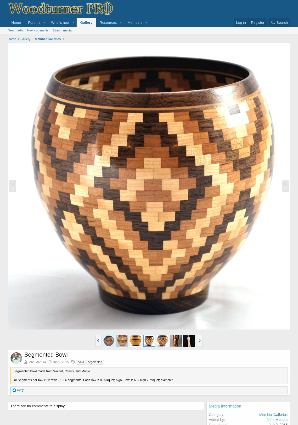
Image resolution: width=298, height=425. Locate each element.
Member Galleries (273, 415)
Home (16, 22)
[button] (44, 22)
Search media (62, 30)
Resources (108, 22)
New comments (38, 30)
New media (15, 30)
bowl (81, 362)
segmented (95, 362)
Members (135, 22)
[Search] (279, 22)
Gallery (86, 22)
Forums (34, 22)
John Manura (37, 362)
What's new (60, 22)
